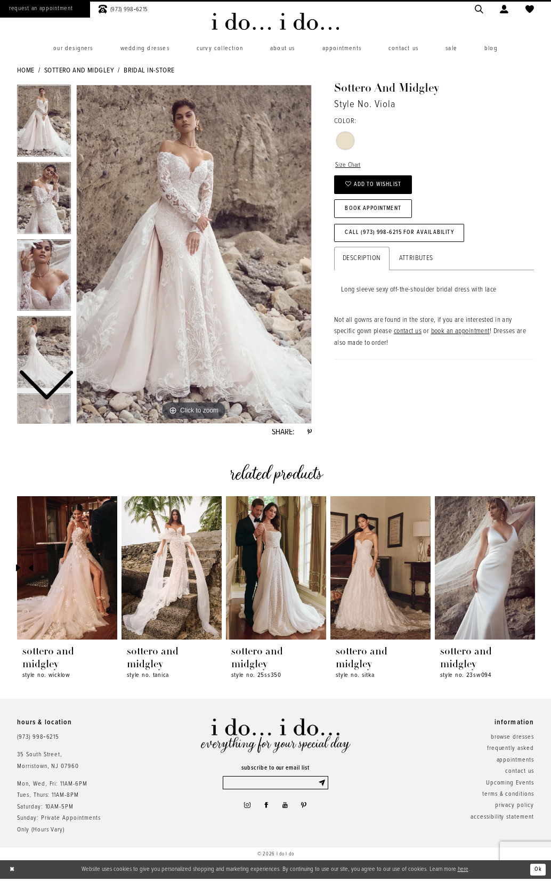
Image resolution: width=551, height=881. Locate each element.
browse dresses (512, 739)
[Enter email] (276, 786)
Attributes (416, 267)
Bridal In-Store (149, 70)
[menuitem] (73, 48)
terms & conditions (508, 796)
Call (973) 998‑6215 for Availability (406, 240)
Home (26, 70)
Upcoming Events (510, 785)
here (463, 871)
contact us (408, 340)
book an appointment (460, 340)
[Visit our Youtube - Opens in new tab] (286, 810)
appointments (515, 762)
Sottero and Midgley (79, 70)
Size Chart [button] (349, 166)
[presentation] (67, 570)
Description (362, 267)
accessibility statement (502, 819)
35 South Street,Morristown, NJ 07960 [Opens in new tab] (48, 762)
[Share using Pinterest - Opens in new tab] (309, 433)
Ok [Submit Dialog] (538, 871)
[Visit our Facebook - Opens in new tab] (265, 810)
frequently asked (510, 750)
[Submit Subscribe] (323, 786)
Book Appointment (377, 213)
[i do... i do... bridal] (275, 21)
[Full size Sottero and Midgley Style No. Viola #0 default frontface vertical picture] (194, 254)
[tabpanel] (194, 254)
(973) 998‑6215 (38, 739)
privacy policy (514, 808)
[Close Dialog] (12, 871)
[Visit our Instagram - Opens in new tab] (244, 810)
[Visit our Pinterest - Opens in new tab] (307, 810)
